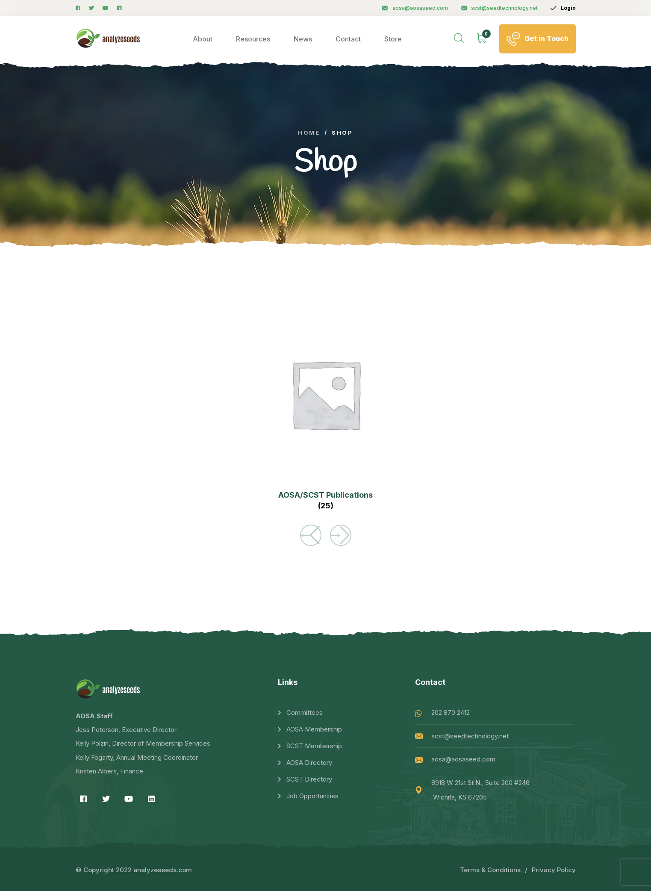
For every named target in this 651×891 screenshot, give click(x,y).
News (303, 39)
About (202, 39)
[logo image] (108, 39)
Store (393, 39)
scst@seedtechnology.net (499, 8)
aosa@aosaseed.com (415, 8)
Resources (253, 39)
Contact (348, 39)
